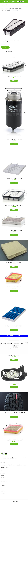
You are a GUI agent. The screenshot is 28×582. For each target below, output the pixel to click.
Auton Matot (3, 473)
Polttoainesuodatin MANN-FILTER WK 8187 (14, 139)
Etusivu (2, 10)
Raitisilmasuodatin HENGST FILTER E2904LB (14, 325)
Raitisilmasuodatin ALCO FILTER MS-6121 (14, 262)
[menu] (26, 5)
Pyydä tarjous (20, 1)
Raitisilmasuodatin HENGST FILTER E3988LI (14, 178)
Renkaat (2, 477)
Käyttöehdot (3, 491)
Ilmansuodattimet (15, 40)
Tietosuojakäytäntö (4, 493)
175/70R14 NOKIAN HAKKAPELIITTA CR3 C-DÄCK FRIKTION (14, 412)
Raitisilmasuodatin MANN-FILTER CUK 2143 (14, 230)
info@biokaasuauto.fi (5, 467)
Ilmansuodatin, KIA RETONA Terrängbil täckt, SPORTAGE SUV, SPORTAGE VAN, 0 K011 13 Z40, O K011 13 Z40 (14, 439)
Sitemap (2, 495)
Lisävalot (2, 475)
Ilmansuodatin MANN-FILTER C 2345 (14, 286)
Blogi (2, 487)
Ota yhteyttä (3, 489)
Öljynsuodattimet (9, 40)
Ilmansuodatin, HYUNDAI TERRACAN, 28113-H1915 (14, 205)
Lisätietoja (5, 47)
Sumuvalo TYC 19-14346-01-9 (14, 383)
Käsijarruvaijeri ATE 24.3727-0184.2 (14, 355)
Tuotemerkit (3, 479)
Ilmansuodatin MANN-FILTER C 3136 (14, 76)
